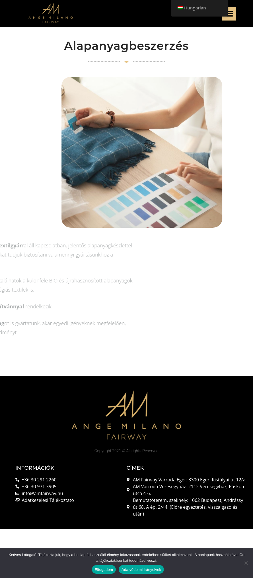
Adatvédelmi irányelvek (141, 569)
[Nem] (246, 563)
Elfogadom (104, 569)
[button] (229, 14)
